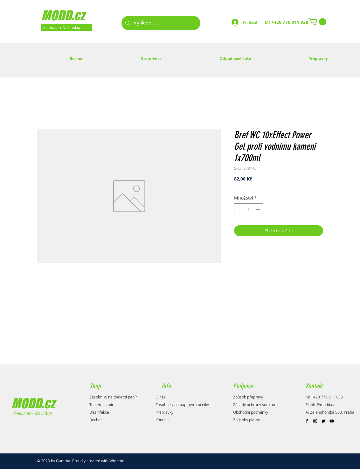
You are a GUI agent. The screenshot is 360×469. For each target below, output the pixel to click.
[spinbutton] (248, 209)
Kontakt (162, 419)
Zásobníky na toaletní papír (113, 396)
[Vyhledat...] (160, 23)
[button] (317, 21)
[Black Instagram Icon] (315, 421)
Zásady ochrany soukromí (256, 404)
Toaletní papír (101, 404)
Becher (95, 419)
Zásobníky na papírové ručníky (182, 404)
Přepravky (164, 412)
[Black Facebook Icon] (306, 421)
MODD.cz (33, 403)
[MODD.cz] (71, 15)
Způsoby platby (246, 419)
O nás (161, 396)
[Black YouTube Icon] (331, 421)
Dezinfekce (99, 412)
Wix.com (116, 460)
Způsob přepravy (248, 396)
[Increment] (258, 209)
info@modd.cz (322, 404)
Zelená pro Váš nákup (32, 414)
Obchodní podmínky (250, 412)
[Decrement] (239, 209)
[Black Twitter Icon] (323, 421)
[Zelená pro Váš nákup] (66, 27)
